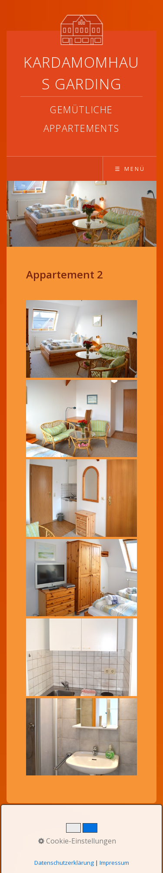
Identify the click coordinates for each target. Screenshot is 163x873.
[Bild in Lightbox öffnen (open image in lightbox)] (81, 339)
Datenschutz (79, 822)
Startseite (36, 822)
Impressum (124, 822)
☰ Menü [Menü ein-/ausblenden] (130, 169)
